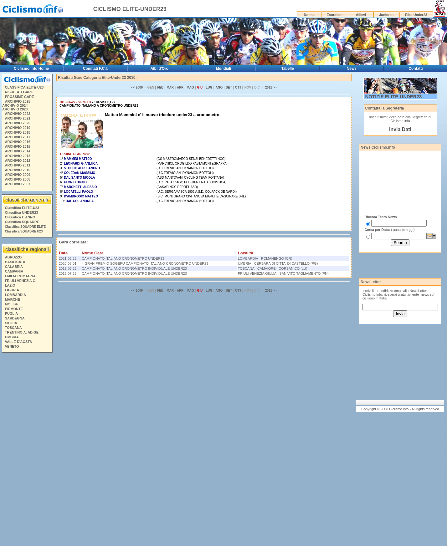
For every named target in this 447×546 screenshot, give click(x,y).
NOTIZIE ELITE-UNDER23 (393, 96)
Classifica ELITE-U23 (22, 208)
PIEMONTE (14, 309)
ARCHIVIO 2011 (17, 165)
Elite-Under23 (416, 15)
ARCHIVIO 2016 (17, 142)
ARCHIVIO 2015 (17, 146)
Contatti (415, 68)
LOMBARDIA (15, 295)
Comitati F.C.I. (95, 68)
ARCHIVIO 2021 (17, 118)
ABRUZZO (13, 257)
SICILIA (11, 323)
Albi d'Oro (160, 68)
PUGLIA (11, 313)
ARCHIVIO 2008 (17, 179)
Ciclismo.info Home (31, 68)
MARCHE (12, 299)
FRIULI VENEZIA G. (20, 281)
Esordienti (335, 15)
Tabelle (287, 68)
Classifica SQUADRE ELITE (25, 226)
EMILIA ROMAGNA (20, 276)
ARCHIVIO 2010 (17, 170)
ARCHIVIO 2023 (15, 109)
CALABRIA (14, 266)
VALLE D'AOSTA (18, 342)
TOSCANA (13, 327)
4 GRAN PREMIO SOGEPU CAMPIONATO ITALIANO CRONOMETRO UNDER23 (145, 263)
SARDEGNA (15, 318)
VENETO (12, 346)
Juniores (386, 15)
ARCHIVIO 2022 (17, 113)
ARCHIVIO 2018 (17, 132)
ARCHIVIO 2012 (17, 160)
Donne (309, 15)
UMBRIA (12, 337)
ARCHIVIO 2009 (17, 174)
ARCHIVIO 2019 (17, 128)
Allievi (361, 15)
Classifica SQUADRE (22, 222)
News (352, 68)
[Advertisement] (27, 450)
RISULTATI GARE (19, 92)
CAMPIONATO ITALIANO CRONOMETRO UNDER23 (123, 258)
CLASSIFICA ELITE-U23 (24, 87)
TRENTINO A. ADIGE (22, 332)
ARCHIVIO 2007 (17, 184)
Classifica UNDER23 (21, 212)
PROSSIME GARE (19, 97)
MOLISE (11, 304)
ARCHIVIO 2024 (15, 105)
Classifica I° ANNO (20, 217)
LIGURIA (12, 290)
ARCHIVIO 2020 (17, 123)
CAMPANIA (14, 271)
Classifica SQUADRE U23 (24, 231)
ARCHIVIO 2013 (17, 156)
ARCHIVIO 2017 (17, 137)
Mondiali (223, 68)
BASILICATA (15, 262)
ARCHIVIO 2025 (17, 101)
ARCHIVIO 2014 (17, 151)
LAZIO (10, 285)
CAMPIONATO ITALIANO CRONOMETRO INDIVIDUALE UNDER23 (134, 268)
